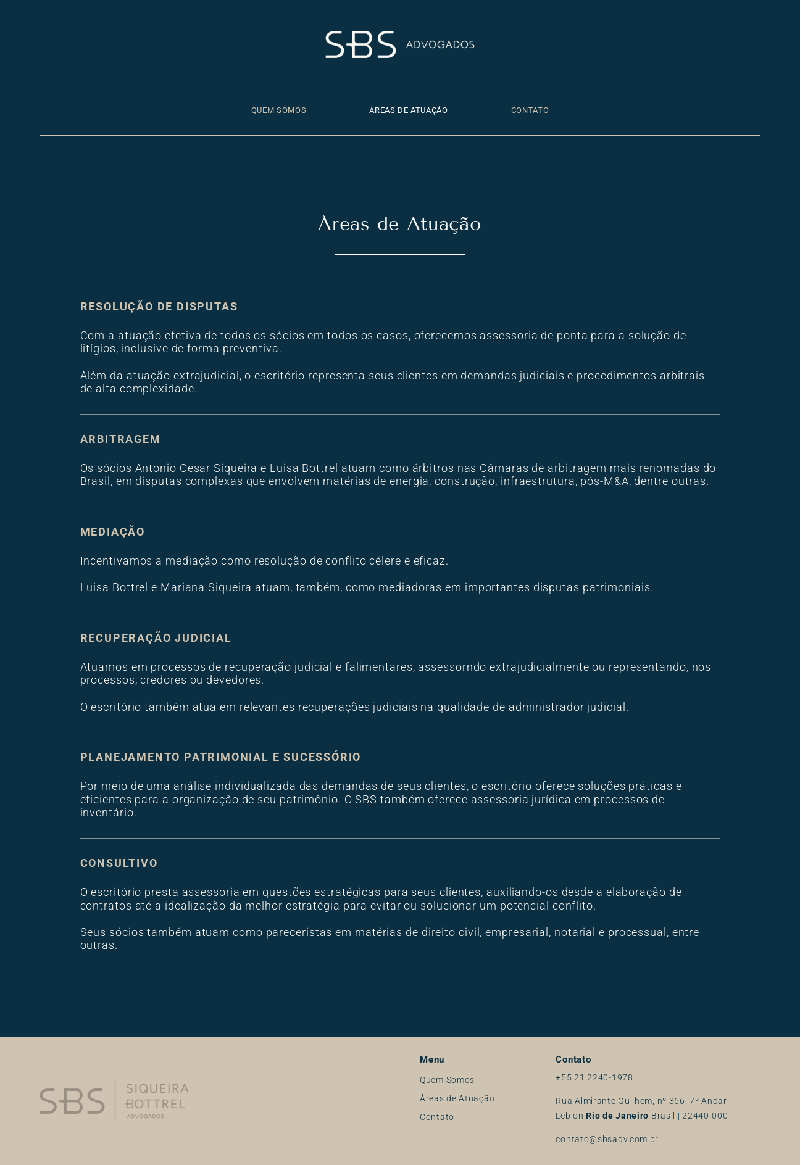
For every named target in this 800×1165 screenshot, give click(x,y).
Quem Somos (279, 110)
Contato (530, 110)
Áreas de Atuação (408, 110)
